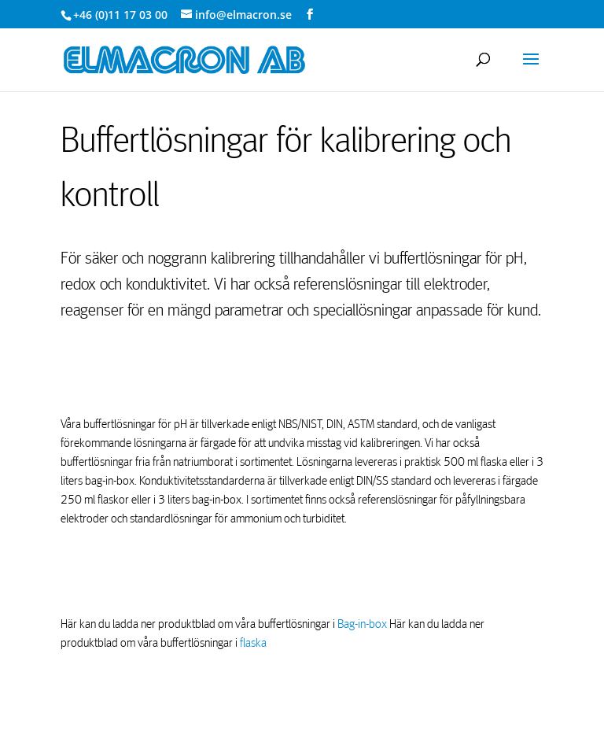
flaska (253, 643)
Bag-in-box (363, 624)
